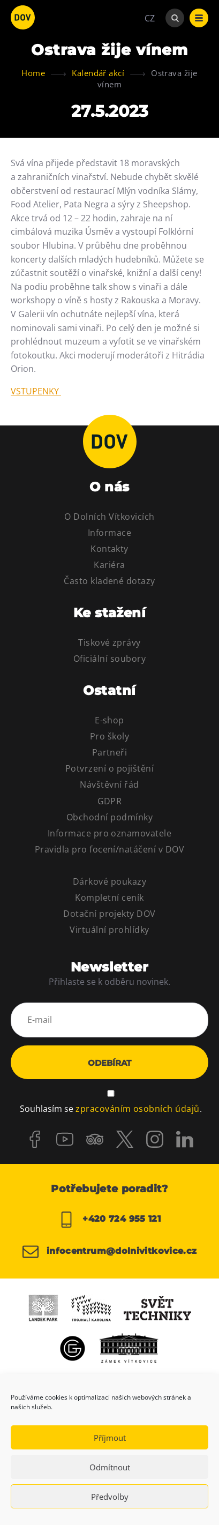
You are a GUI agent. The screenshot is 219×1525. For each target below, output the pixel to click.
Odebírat (109, 1063)
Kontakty (109, 549)
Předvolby (110, 1496)
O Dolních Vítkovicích (109, 516)
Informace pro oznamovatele (109, 833)
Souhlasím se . (110, 1109)
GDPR (109, 801)
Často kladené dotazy (109, 581)
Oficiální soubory (109, 658)
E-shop (109, 720)
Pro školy (109, 736)
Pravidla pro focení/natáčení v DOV (109, 849)
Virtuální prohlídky (109, 930)
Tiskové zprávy (109, 642)
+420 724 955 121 (109, 1220)
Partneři (109, 752)
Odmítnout (109, 1467)
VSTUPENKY (36, 391)
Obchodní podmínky (109, 817)
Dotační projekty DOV (109, 914)
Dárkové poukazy (109, 881)
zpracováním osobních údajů (137, 1109)
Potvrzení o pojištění (109, 768)
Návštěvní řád (109, 784)
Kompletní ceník (109, 897)
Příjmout (110, 1437)
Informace (109, 533)
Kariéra (109, 565)
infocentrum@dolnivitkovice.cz (109, 1252)
